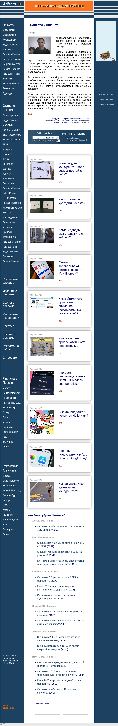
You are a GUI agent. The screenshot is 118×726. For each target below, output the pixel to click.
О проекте (10, 357)
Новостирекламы (9, 27)
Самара (7, 412)
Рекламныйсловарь (10, 281)
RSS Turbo (8, 708)
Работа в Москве (106, 95)
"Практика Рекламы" (80, 123)
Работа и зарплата (106, 104)
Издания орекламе (10, 292)
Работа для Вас (106, 100)
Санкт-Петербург (11, 393)
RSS (5, 705)
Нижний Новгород (12, 402)
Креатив (8, 326)
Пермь (6, 446)
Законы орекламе (9, 336)
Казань (6, 422)
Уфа (5, 436)
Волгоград (8, 441)
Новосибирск (9, 397)
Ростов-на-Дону (10, 431)
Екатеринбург (9, 407)
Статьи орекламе (9, 107)
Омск (5, 417)
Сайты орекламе (9, 304)
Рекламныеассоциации (11, 316)
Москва (6, 388)
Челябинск (8, 427)
